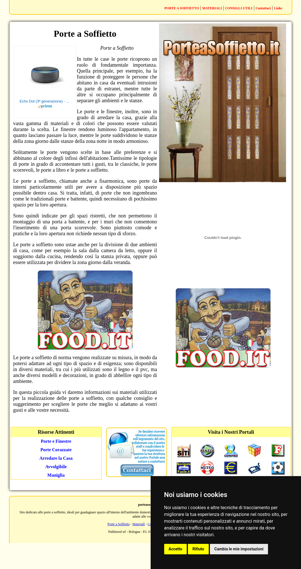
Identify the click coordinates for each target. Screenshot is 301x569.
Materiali (139, 524)
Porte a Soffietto (118, 524)
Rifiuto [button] (198, 549)
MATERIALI (212, 8)
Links (278, 8)
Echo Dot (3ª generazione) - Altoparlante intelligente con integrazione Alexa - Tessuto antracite (45, 101)
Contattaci (263, 8)
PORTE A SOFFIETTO (181, 8)
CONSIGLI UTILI (238, 8)
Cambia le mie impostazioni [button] (238, 549)
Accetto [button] (176, 549)
